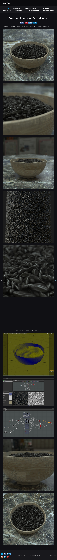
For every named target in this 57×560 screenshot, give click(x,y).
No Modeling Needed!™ (31, 8)
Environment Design (48, 10)
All (8, 8)
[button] (51, 548)
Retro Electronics (19, 10)
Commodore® (17, 8)
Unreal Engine (7, 10)
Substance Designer (33, 10)
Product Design (45, 8)
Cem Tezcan (8, 3)
